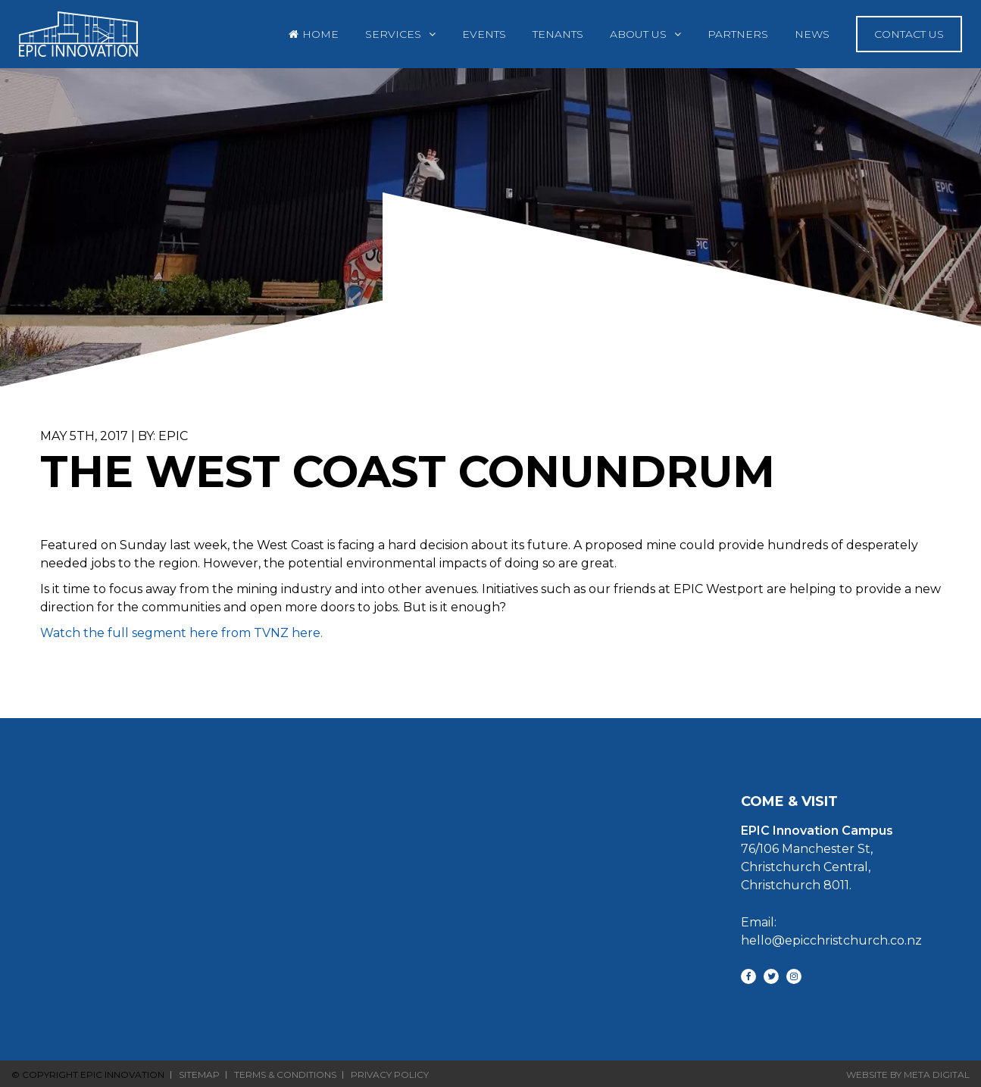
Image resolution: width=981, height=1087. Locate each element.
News (812, 34)
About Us (638, 34)
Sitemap (199, 1075)
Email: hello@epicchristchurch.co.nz (825, 931)
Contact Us (909, 34)
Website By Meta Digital (908, 1074)
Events (484, 34)
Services (393, 34)
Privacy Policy (390, 1075)
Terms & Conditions (285, 1075)
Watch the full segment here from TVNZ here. (183, 633)
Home (320, 34)
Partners (738, 34)
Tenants (558, 34)
